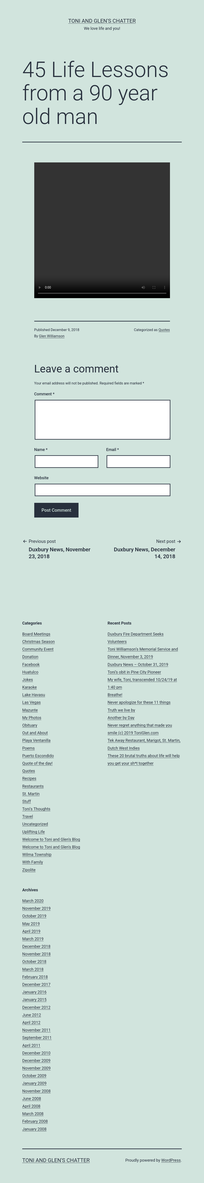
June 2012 (31, 1015)
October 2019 (34, 916)
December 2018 (36, 946)
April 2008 (31, 1106)
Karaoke (29, 687)
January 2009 (34, 1083)
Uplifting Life (33, 831)
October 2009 (34, 1075)
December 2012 (36, 1007)
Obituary (29, 725)
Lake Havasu (33, 694)
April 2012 (31, 1022)
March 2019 (33, 938)
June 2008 (31, 1098)
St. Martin (31, 793)
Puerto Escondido (38, 755)
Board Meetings (36, 634)
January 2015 (34, 999)
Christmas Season (38, 641)
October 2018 (34, 961)
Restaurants (33, 786)
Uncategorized (35, 824)
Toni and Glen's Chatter (102, 21)
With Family (32, 862)
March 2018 (33, 969)
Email (112, 449)
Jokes (27, 679)
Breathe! (115, 694)
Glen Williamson (52, 336)
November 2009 (36, 1068)
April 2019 (31, 931)
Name (41, 449)
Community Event (38, 649)
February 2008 (35, 1121)
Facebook (31, 664)
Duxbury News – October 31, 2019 (138, 664)
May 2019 (31, 923)
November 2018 (36, 954)
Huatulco (30, 672)
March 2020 (33, 900)
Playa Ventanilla (36, 740)
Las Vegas (31, 702)
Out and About (35, 732)
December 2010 (36, 1053)
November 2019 (36, 908)
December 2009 (36, 1060)
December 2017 (36, 984)
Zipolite (29, 870)
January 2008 (34, 1129)
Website (41, 477)
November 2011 (36, 1030)
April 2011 (31, 1045)
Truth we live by (121, 710)
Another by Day (121, 717)
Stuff (26, 801)
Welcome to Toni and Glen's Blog (51, 839)
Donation (30, 656)
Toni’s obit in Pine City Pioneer (134, 672)
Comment (44, 394)
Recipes (29, 778)
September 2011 (37, 1037)
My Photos (31, 717)
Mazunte (30, 710)
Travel (27, 816)
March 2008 (33, 1113)
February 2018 (35, 977)
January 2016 (34, 992)
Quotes (164, 330)
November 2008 (36, 1091)
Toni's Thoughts (36, 809)
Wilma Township (37, 854)
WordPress (171, 1160)
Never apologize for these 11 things (139, 702)
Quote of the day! (37, 763)
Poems (28, 748)
